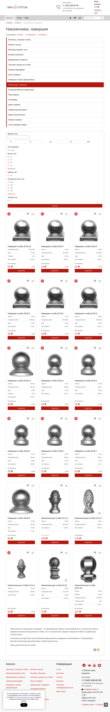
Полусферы (12, 100)
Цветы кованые (14, 105)
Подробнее (21, 270)
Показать (55, 206)
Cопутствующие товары (17, 125)
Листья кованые (14, 75)
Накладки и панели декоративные (21, 80)
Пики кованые (13, 95)
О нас (19, 18)
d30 (12, 185)
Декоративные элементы (18, 60)
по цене (20, 35)
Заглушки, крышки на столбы (19, 65)
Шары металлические (16, 115)
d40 (12, 190)
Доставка (60, 673)
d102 (12, 182)
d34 (12, 188)
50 (11, 162)
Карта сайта (61, 691)
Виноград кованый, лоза (17, 50)
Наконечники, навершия (17, 85)
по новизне (42, 35)
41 (11, 157)
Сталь (12, 150)
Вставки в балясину (15, 55)
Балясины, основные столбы (19, 40)
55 (11, 165)
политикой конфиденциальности (25, 697)
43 (11, 160)
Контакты (60, 681)
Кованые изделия (15, 120)
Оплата (59, 677)
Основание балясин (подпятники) (21, 90)
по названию (31, 35)
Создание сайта (88, 704)
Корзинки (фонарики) (16, 70)
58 (11, 175)
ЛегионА (99, 704)
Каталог (10, 18)
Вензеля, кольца (14, 45)
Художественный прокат (17, 110)
